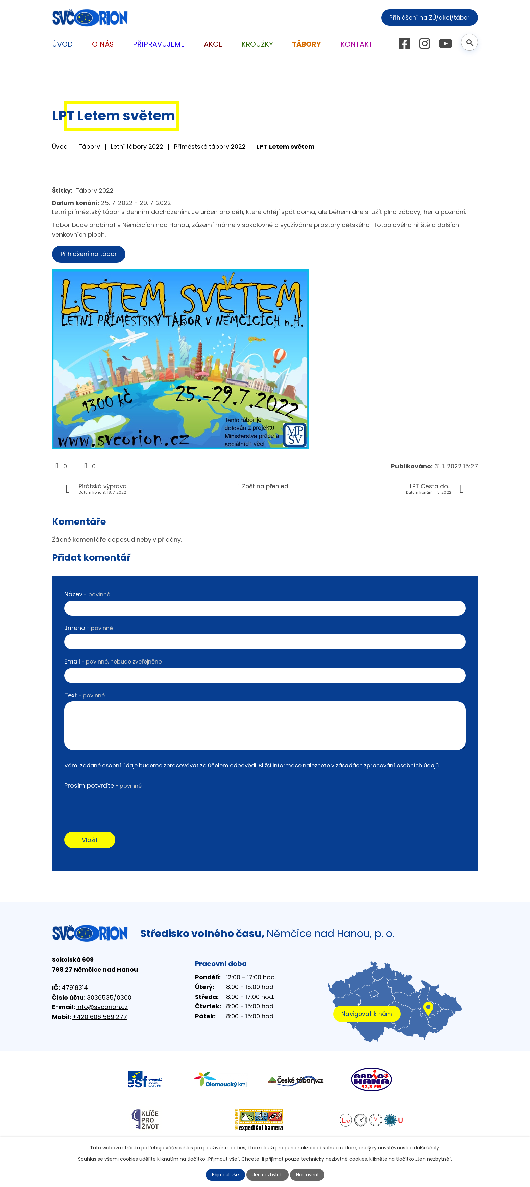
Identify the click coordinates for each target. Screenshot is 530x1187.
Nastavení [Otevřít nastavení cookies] (309, 1174)
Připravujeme (159, 44)
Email (113, 662)
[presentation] (115, 806)
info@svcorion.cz (102, 1009)
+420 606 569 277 (99, 1019)
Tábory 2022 (94, 190)
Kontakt (356, 44)
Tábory (89, 146)
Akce (213, 44)
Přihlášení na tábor (91, 254)
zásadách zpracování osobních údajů (387, 766)
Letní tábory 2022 (137, 146)
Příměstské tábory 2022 (210, 146)
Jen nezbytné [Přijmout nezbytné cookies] (268, 1174)
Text (84, 696)
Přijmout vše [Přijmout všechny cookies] (223, 1174)
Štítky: (62, 190)
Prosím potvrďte (103, 786)
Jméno (88, 629)
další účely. (427, 1147)
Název (87, 595)
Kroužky (257, 44)
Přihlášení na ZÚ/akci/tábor (426, 17)
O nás (103, 44)
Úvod (60, 146)
